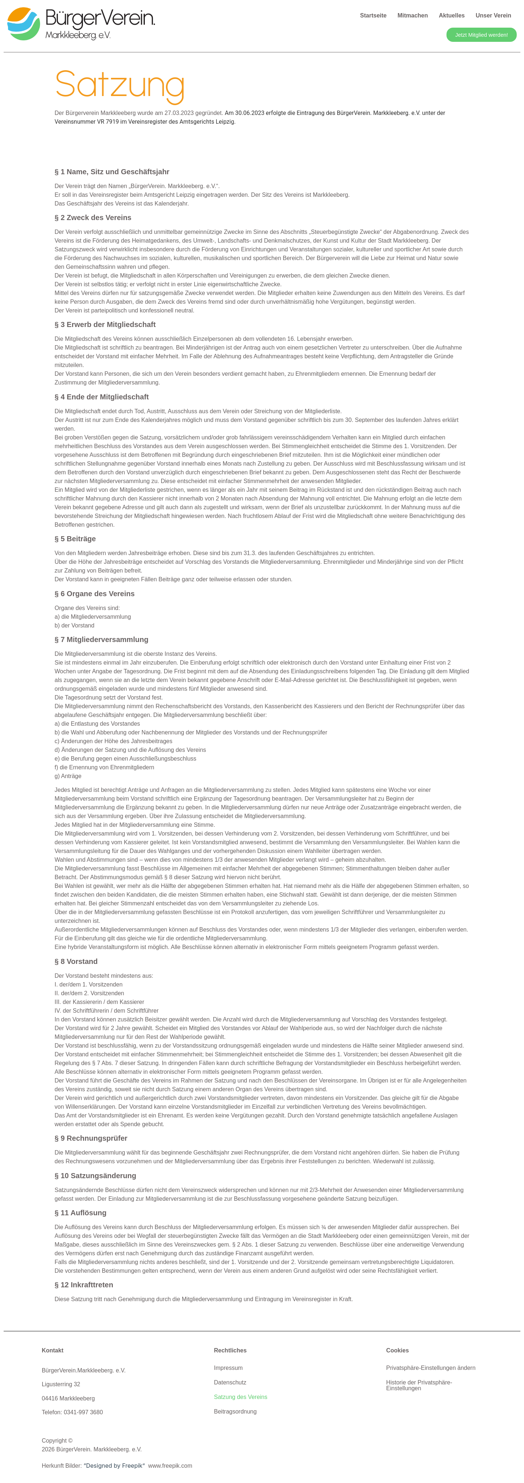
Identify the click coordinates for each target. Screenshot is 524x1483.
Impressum (228, 1368)
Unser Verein (493, 15)
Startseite (373, 15)
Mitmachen (412, 15)
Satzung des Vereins (240, 1397)
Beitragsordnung (235, 1411)
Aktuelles (452, 15)
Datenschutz (230, 1382)
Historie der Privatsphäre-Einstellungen (419, 1385)
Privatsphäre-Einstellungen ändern (430, 1368)
